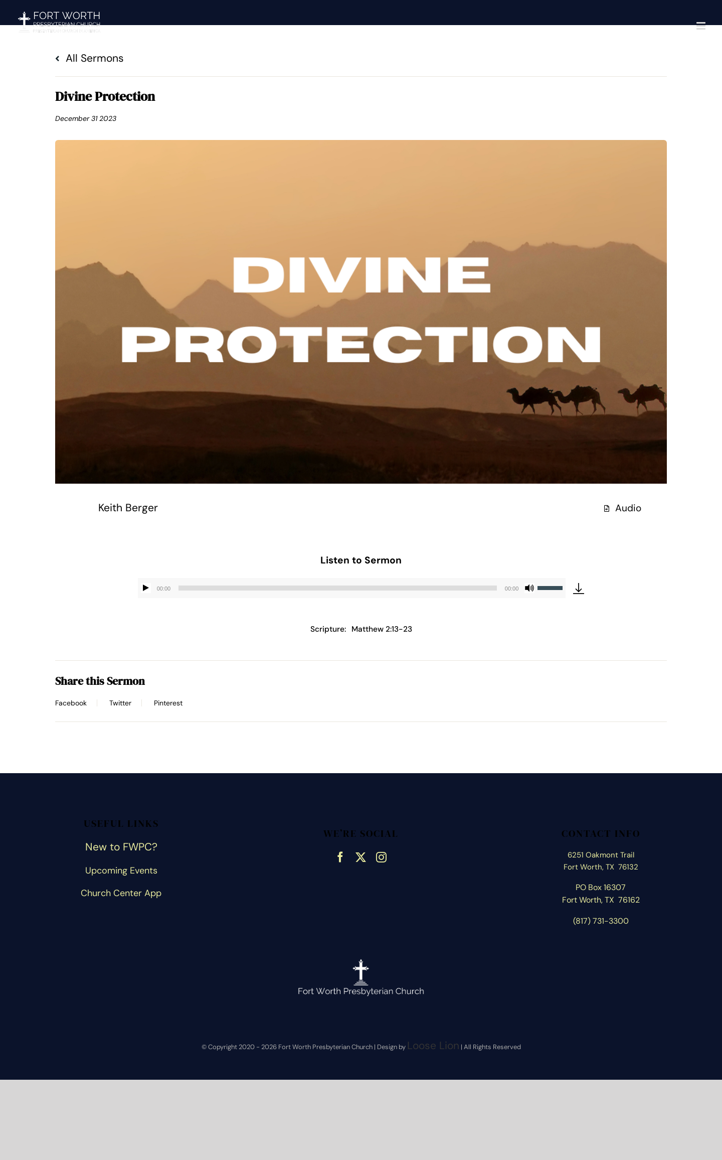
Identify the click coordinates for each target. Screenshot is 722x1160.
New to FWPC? (121, 847)
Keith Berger (128, 508)
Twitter (120, 702)
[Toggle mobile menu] (701, 26)
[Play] (146, 588)
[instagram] (381, 856)
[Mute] (529, 588)
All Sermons (89, 58)
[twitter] (360, 856)
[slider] (337, 588)
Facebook (71, 702)
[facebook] (340, 856)
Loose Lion (433, 1046)
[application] (352, 588)
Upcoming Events (121, 870)
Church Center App (121, 893)
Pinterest (168, 702)
